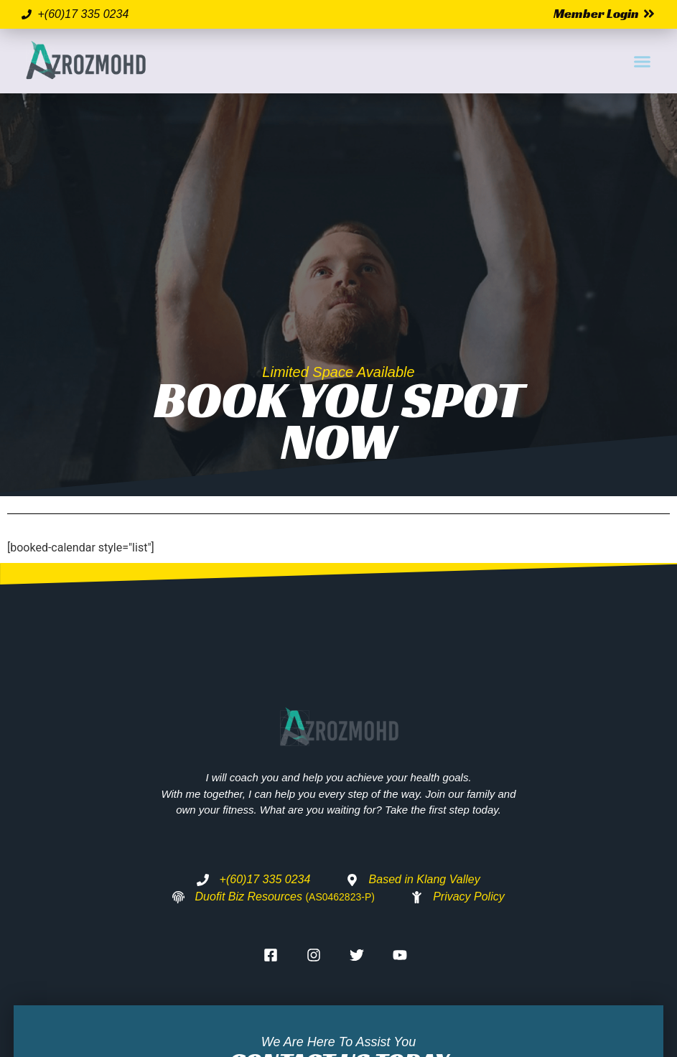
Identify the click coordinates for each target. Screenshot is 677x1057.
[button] (641, 61)
